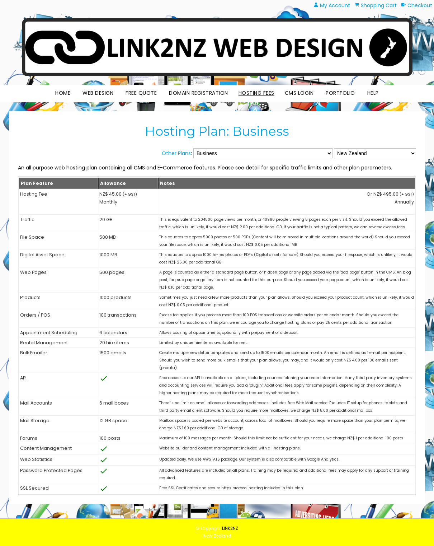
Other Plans (176, 153)
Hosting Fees (256, 93)
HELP (373, 93)
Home (62, 93)
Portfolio (340, 93)
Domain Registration (198, 93)
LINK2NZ (230, 528)
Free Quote (141, 93)
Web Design (97, 93)
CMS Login (299, 93)
